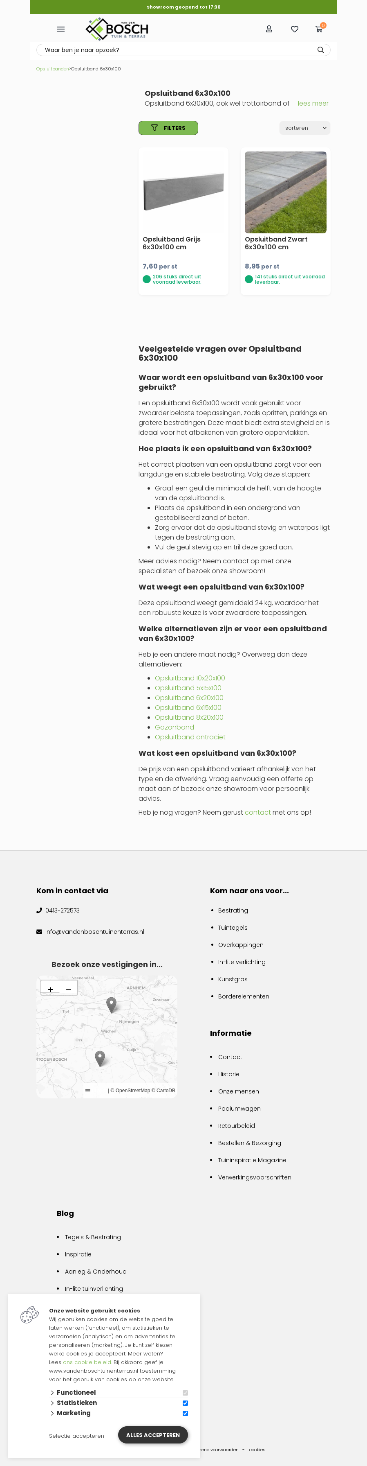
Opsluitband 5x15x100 (188, 688)
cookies (257, 1449)
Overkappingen (241, 945)
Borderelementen (243, 996)
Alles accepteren (153, 1435)
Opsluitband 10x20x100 (190, 678)
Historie (228, 1074)
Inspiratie (78, 1254)
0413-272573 (62, 910)
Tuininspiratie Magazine (252, 1160)
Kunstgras (233, 979)
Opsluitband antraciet (190, 737)
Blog (65, 1213)
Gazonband (174, 727)
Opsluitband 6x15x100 (188, 707)
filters (168, 128)
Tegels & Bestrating (93, 1237)
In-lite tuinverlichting (94, 1289)
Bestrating (233, 910)
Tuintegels (233, 928)
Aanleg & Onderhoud (96, 1271)
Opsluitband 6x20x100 (189, 698)
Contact (230, 1057)
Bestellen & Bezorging (249, 1143)
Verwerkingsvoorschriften (254, 1177)
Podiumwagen (239, 1109)
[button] (100, 1058)
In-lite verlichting (242, 962)
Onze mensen (238, 1091)
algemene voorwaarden (213, 1449)
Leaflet (95, 1090)
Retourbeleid (236, 1126)
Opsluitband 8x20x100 (189, 717)
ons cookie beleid (87, 1362)
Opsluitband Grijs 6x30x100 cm (172, 243)
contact (258, 812)
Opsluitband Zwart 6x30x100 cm (276, 243)
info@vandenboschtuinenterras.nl (94, 932)
